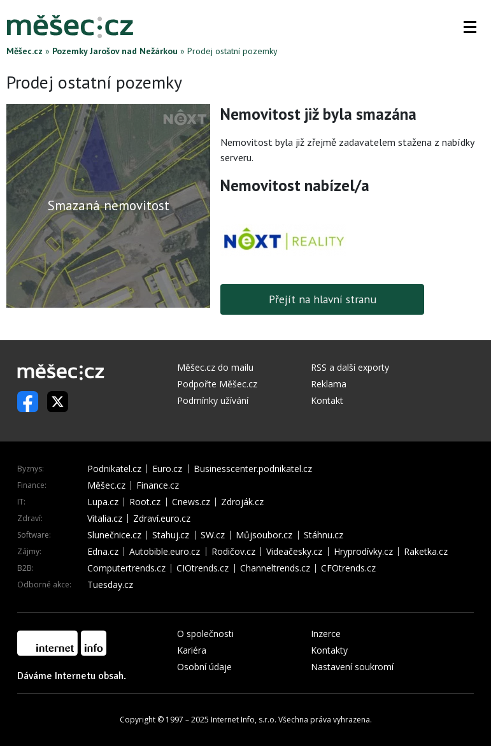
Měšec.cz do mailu (215, 367)
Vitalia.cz (104, 518)
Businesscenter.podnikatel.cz (253, 468)
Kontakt (327, 400)
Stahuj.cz (170, 535)
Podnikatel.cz (114, 468)
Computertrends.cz (126, 568)
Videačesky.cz (294, 551)
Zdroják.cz (242, 502)
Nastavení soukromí (352, 667)
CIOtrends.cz (202, 568)
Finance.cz (157, 485)
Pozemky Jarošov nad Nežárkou (115, 51)
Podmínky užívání (212, 400)
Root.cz (144, 502)
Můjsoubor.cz (264, 535)
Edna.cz (102, 551)
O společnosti (205, 634)
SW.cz (213, 535)
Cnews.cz (191, 502)
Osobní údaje (204, 667)
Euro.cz (167, 468)
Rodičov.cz (233, 551)
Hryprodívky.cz (363, 551)
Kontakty (329, 650)
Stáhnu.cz (323, 535)
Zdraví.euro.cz (161, 518)
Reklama (328, 384)
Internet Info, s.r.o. (243, 719)
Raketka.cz (426, 551)
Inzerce (326, 634)
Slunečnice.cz (114, 535)
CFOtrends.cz (348, 568)
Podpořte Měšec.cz (217, 384)
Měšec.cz (24, 51)
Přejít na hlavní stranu (322, 299)
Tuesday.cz (110, 584)
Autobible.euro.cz (164, 551)
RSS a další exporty (350, 367)
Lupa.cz (102, 502)
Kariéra (191, 650)
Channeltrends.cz (275, 568)
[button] (470, 26)
